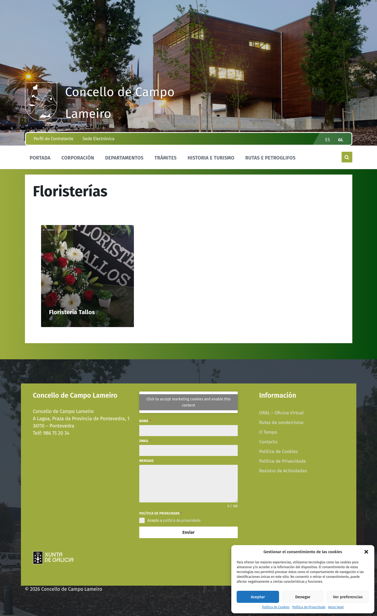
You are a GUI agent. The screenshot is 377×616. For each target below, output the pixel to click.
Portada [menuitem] (40, 158)
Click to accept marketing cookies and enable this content (189, 402)
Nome (145, 421)
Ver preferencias (348, 597)
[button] (366, 552)
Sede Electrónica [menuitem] (98, 138)
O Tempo (268, 432)
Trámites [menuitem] (166, 158)
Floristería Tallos (72, 312)
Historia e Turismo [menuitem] (211, 158)
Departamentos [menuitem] (124, 158)
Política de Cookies (276, 607)
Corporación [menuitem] (77, 158)
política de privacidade (182, 520)
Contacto (268, 441)
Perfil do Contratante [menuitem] (54, 138)
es (327, 139)
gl (340, 139)
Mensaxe (146, 461)
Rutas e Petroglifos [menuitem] (270, 158)
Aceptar (258, 597)
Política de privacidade (160, 513)
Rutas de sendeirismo (281, 422)
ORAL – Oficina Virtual (281, 412)
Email (145, 441)
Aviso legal (336, 607)
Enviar (188, 532)
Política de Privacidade (308, 607)
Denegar (302, 597)
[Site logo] (41, 119)
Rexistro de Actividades (283, 470)
